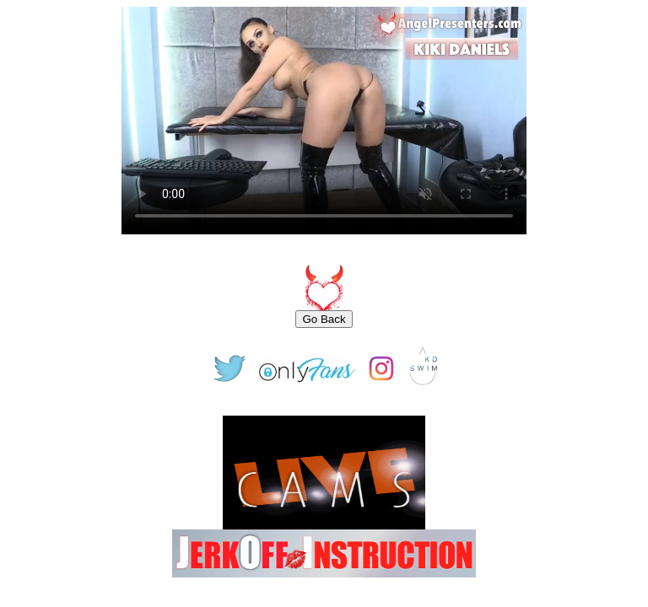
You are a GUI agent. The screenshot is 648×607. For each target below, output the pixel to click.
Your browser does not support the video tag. (324, 120)
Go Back (323, 319)
